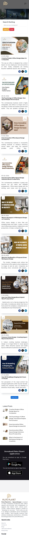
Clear (11, 29)
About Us (3, 523)
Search (6, 29)
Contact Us (4, 525)
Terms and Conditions (6, 528)
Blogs (2, 526)
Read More (14, 397)
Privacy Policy (4, 530)
